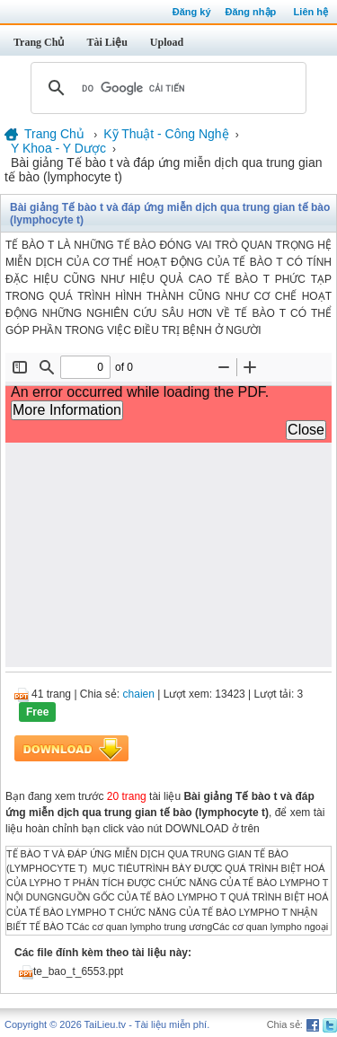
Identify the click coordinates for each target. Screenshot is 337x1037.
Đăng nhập (251, 11)
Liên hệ (311, 11)
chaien (139, 694)
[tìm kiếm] (166, 88)
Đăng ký (192, 11)
